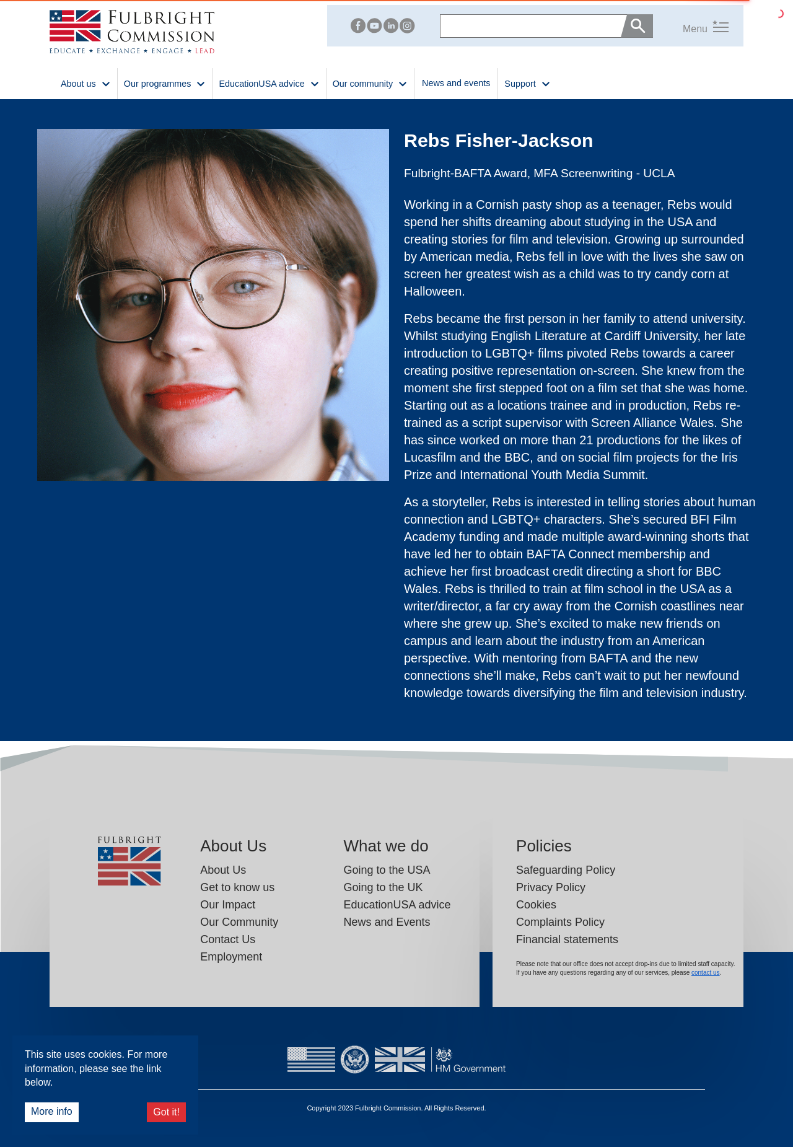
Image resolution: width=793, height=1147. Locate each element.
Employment (231, 957)
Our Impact (227, 905)
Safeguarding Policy (565, 870)
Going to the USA (386, 870)
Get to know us (237, 887)
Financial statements (567, 939)
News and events (456, 83)
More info (51, 1111)
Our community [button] (370, 83)
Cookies (536, 905)
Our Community (239, 922)
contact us (705, 972)
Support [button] (527, 83)
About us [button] (86, 83)
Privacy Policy (550, 887)
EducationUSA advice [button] (269, 83)
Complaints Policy (560, 922)
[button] (691, 25)
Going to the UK (383, 887)
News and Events (386, 922)
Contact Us (227, 939)
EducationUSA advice (396, 905)
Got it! (166, 1112)
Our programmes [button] (165, 83)
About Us (223, 870)
